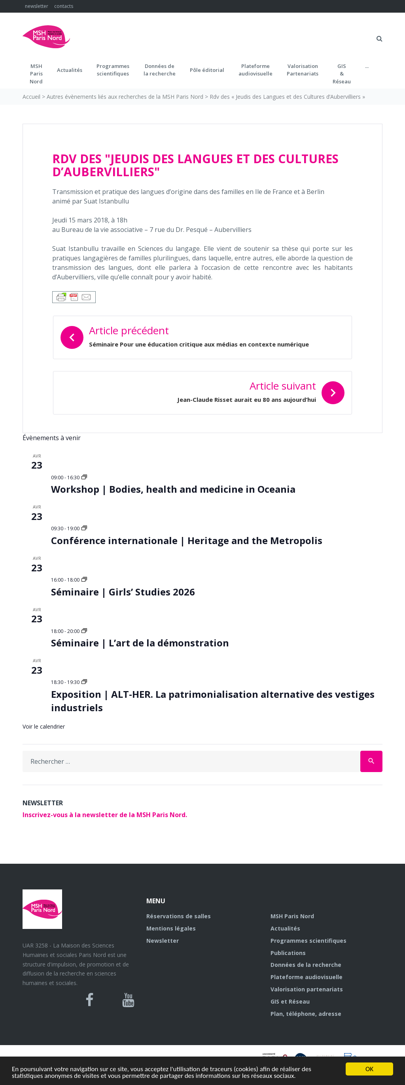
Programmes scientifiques (113, 69)
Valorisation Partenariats (302, 69)
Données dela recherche (160, 69)
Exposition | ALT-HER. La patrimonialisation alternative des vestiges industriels (213, 701)
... (367, 66)
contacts (63, 6)
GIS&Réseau (342, 73)
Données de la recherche (306, 964)
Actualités (69, 69)
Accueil (31, 96)
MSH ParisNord (36, 73)
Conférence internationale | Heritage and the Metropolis (186, 540)
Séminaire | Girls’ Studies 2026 (123, 591)
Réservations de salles (178, 916)
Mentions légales (171, 928)
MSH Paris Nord (292, 916)
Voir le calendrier (44, 726)
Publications (288, 953)
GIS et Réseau (290, 1001)
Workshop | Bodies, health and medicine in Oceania (173, 488)
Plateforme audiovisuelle (307, 977)
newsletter (36, 6)
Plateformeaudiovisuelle (255, 69)
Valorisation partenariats (307, 989)
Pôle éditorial (207, 69)
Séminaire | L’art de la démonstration (140, 642)
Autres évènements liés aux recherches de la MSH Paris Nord (125, 96)
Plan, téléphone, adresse (306, 1013)
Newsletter (162, 940)
